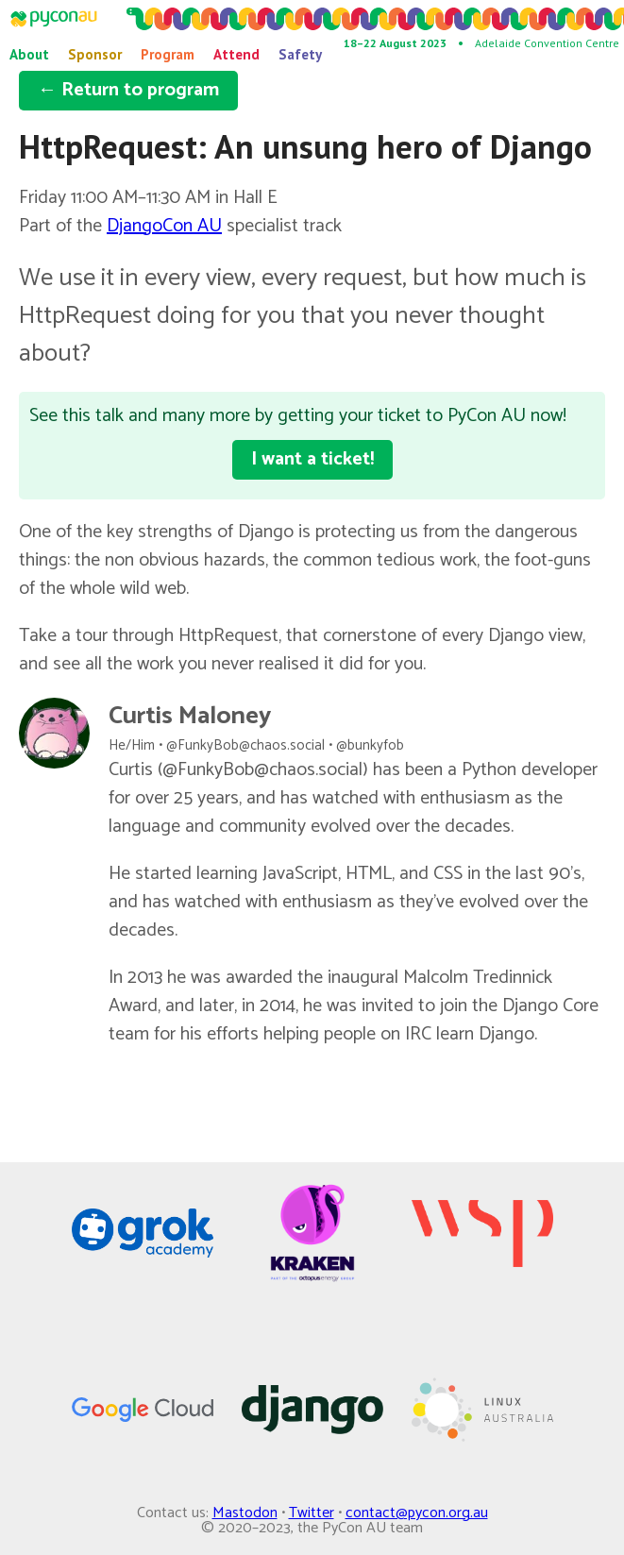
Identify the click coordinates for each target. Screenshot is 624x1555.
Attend (236, 54)
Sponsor (95, 54)
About (29, 54)
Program (167, 54)
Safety (300, 54)
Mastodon (245, 1513)
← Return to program (128, 90)
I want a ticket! (312, 459)
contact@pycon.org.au (417, 1513)
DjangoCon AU (164, 226)
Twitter (311, 1513)
